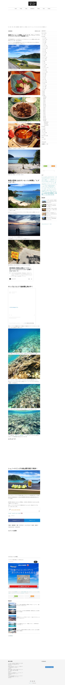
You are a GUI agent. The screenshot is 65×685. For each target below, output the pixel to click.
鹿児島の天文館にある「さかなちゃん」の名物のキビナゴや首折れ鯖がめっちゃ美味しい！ (51, 205)
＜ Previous (10, 635)
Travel (26, 8)
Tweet (9, 513)
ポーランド (43, 80)
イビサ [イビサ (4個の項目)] (43, 178)
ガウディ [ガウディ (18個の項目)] (53, 179)
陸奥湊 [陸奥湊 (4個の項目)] (47, 194)
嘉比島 (16, 435)
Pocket (13, 513)
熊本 (43, 117)
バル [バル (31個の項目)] (45, 186)
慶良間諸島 (13, 525)
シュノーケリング (27, 525)
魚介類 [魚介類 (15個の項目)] (52, 194)
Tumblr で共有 (17, 513)
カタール (43, 51)
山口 (43, 114)
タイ (43, 61)
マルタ (43, 83)
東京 (43, 104)
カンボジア (43, 52)
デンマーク (43, 64)
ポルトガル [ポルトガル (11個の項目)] (49, 190)
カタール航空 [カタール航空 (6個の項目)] (44, 179)
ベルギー (43, 79)
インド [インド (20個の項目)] (46, 178)
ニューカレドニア (44, 67)
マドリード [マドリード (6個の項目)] (54, 190)
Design (38, 8)
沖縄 (17, 525)
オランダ (43, 49)
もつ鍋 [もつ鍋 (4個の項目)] (48, 177)
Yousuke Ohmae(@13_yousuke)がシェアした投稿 (17, 323)
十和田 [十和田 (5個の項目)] (51, 191)
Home (16, 8)
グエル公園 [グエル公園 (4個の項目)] (46, 181)
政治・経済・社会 (44, 135)
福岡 (43, 116)
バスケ (43, 134)
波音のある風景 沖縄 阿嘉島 (15, 509)
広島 (43, 113)
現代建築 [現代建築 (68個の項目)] (50, 193)
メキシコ (43, 86)
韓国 (43, 91)
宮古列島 (45, 123)
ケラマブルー (21, 525)
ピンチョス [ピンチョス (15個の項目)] (50, 187)
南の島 (33, 525)
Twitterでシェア (32, 520)
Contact (49, 8)
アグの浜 (26, 435)
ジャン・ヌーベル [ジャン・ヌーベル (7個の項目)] (50, 182)
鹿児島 (44, 119)
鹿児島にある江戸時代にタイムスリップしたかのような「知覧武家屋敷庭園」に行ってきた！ (51, 218)
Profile (21, 8)
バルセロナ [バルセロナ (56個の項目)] (51, 186)
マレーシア (43, 85)
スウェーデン (44, 57)
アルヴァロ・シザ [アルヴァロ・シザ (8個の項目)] (53, 177)
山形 (43, 101)
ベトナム (43, 76)
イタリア (43, 42)
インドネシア (44, 45)
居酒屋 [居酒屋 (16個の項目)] (45, 193)
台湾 (43, 92)
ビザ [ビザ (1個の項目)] (43, 187)
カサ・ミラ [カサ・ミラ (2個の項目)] (54, 178)
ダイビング (43, 132)
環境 (42, 137)
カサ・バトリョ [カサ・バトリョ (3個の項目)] (50, 178)
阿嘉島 (10, 525)
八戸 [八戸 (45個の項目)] (43, 191)
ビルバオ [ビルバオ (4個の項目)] (46, 187)
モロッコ (43, 88)
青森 (43, 98)
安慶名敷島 (21, 435)
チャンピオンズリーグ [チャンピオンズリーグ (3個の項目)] (50, 184)
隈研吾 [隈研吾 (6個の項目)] (49, 194)
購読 (35, 561)
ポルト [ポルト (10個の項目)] (44, 190)
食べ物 (42, 126)
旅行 (42, 36)
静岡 (43, 110)
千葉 (43, 107)
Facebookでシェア (16, 520)
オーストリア (44, 48)
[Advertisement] (32, 17)
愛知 (43, 111)
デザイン (43, 34)
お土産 (43, 129)
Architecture (32, 8)
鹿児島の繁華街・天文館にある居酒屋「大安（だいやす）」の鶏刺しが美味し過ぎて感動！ (51, 209)
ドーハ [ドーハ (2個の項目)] (55, 184)
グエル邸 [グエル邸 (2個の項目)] (49, 181)
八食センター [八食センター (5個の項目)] (47, 191)
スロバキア (43, 60)
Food (44, 8)
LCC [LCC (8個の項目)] (46, 177)
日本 (43, 95)
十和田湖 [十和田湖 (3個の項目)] (53, 191)
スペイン (43, 58)
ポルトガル (43, 82)
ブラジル (43, 73)
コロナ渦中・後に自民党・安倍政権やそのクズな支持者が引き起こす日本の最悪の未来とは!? (51, 201)
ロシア (43, 89)
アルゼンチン (44, 39)
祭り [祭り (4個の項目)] (54, 193)
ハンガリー (43, 70)
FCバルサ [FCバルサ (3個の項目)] (43, 177)
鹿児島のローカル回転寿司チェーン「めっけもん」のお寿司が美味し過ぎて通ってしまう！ (51, 214)
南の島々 (36, 525)
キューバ (43, 54)
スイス (43, 55)
